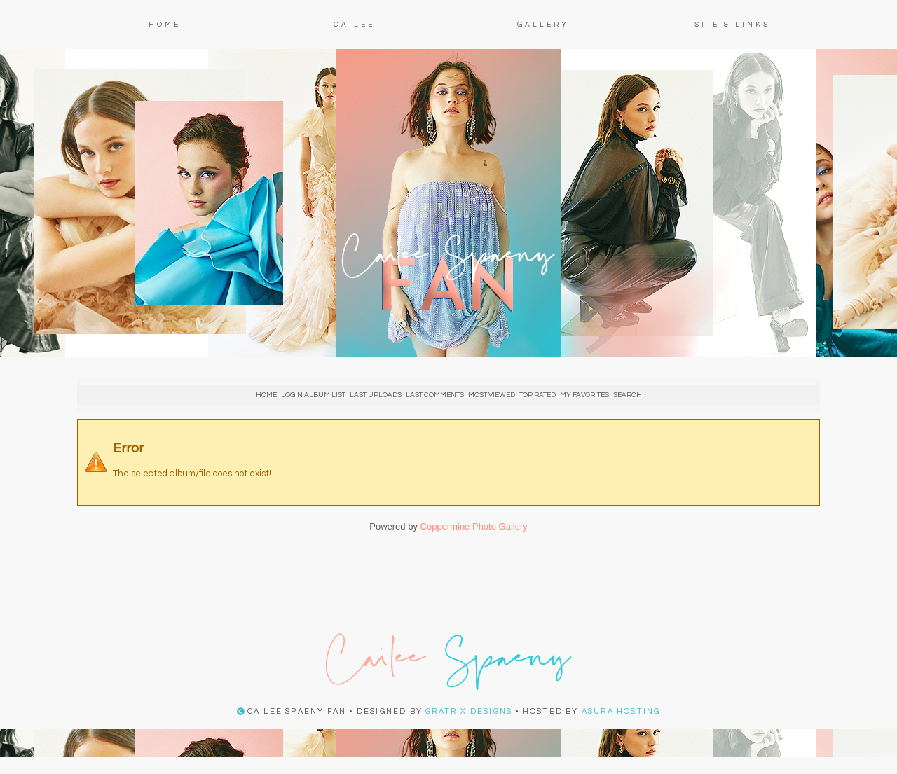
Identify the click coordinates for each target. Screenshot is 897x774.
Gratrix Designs (468, 711)
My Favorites (584, 395)
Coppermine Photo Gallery (474, 526)
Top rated (537, 395)
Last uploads (376, 395)
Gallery (543, 24)
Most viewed (491, 395)
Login (292, 395)
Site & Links (732, 24)
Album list (324, 395)
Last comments (435, 395)
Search (627, 395)
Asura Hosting (621, 711)
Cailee (354, 24)
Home (165, 24)
